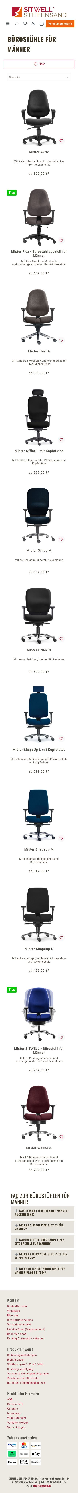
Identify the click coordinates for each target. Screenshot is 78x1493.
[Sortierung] (39, 77)
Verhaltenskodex (17, 1422)
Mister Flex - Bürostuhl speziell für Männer (39, 253)
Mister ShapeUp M (39, 849)
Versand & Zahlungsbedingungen (28, 1373)
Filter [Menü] (39, 63)
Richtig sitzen (16, 1359)
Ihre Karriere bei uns (20, 1320)
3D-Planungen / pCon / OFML (25, 1364)
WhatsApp (13, 1310)
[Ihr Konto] (33, 23)
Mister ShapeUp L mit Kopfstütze (39, 750)
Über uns (13, 1315)
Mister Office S (39, 650)
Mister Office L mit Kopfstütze (39, 451)
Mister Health (39, 351)
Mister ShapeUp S (39, 949)
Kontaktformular (17, 1306)
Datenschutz (15, 1404)
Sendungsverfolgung (20, 1369)
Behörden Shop (16, 1334)
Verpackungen (16, 1427)
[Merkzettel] (25, 23)
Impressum (14, 1413)
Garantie (12, 1408)
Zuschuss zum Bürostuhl (23, 1378)
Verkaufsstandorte (60, 23)
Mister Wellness (39, 1148)
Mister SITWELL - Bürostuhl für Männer (39, 1050)
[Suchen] (16, 23)
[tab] (42, 1212)
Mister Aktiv (39, 152)
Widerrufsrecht (16, 1417)
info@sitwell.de (42, 1486)
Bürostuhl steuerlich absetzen (26, 1382)
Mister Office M (39, 550)
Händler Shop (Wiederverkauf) (26, 1329)
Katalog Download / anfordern (26, 1338)
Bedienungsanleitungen (22, 1355)
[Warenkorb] (41, 23)
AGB (10, 1399)
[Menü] (8, 23)
